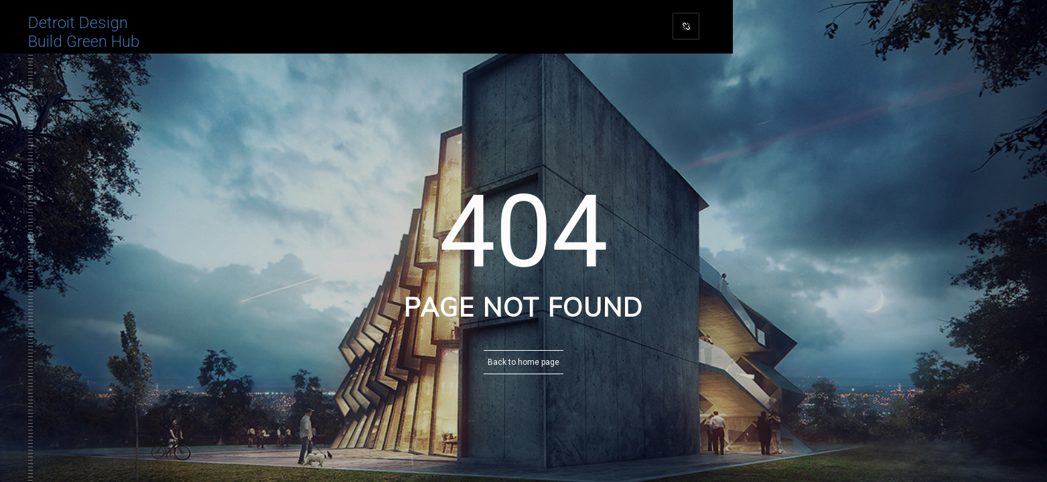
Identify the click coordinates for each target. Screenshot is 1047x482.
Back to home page (523, 362)
